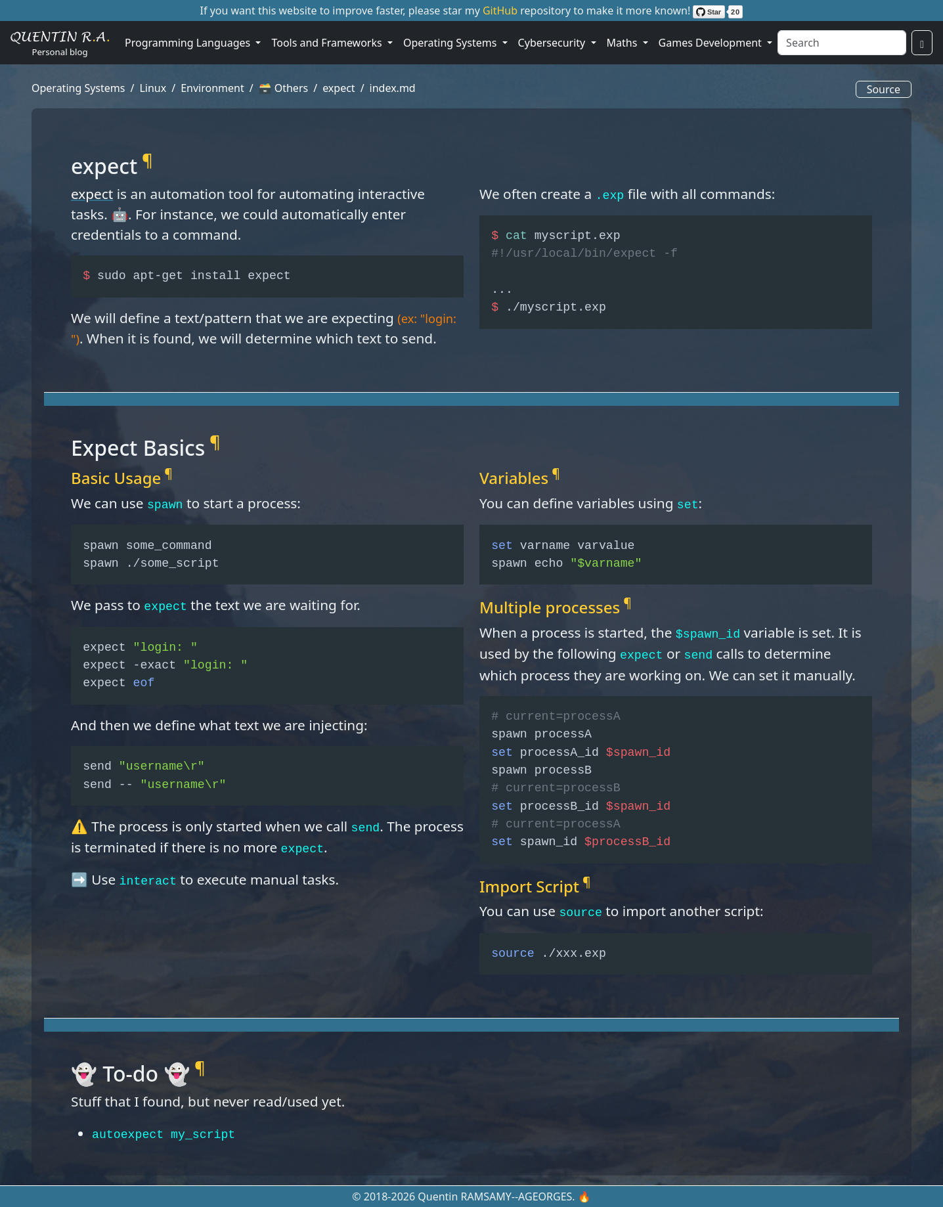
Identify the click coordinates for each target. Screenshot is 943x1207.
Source (883, 89)
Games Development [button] (711, 42)
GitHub (501, 10)
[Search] (842, 42)
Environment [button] (212, 88)
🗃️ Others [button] (284, 88)
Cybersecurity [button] (553, 42)
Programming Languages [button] (189, 42)
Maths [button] (623, 42)
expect (92, 194)
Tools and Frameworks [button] (327, 42)
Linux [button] (152, 88)
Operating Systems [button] (451, 42)
